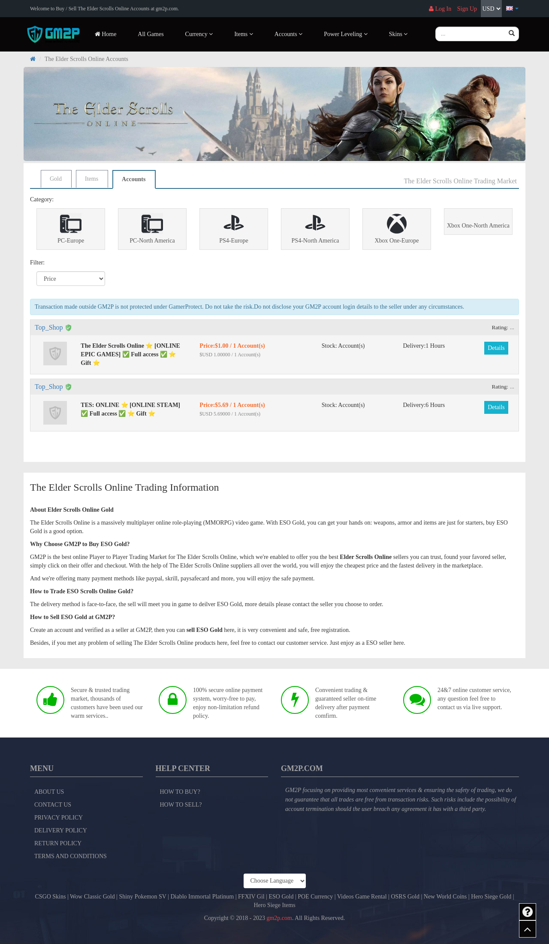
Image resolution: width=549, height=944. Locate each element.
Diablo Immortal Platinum (202, 896)
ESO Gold (280, 896)
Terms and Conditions (70, 856)
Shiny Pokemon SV (142, 896)
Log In (440, 9)
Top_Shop (49, 327)
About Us (49, 792)
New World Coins (445, 896)
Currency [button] (199, 34)
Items (91, 179)
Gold (56, 179)
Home (106, 34)
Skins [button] (398, 34)
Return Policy (57, 843)
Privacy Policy (58, 817)
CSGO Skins (50, 896)
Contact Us (52, 804)
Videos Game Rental (362, 896)
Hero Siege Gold (491, 896)
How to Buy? (180, 792)
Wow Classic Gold (92, 896)
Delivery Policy (60, 830)
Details (496, 348)
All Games (150, 34)
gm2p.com (279, 918)
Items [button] (243, 34)
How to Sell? (181, 804)
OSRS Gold (405, 896)
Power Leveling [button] (346, 34)
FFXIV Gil (251, 896)
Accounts (133, 179)
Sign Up (467, 9)
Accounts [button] (288, 34)
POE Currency (315, 896)
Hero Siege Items (274, 905)
